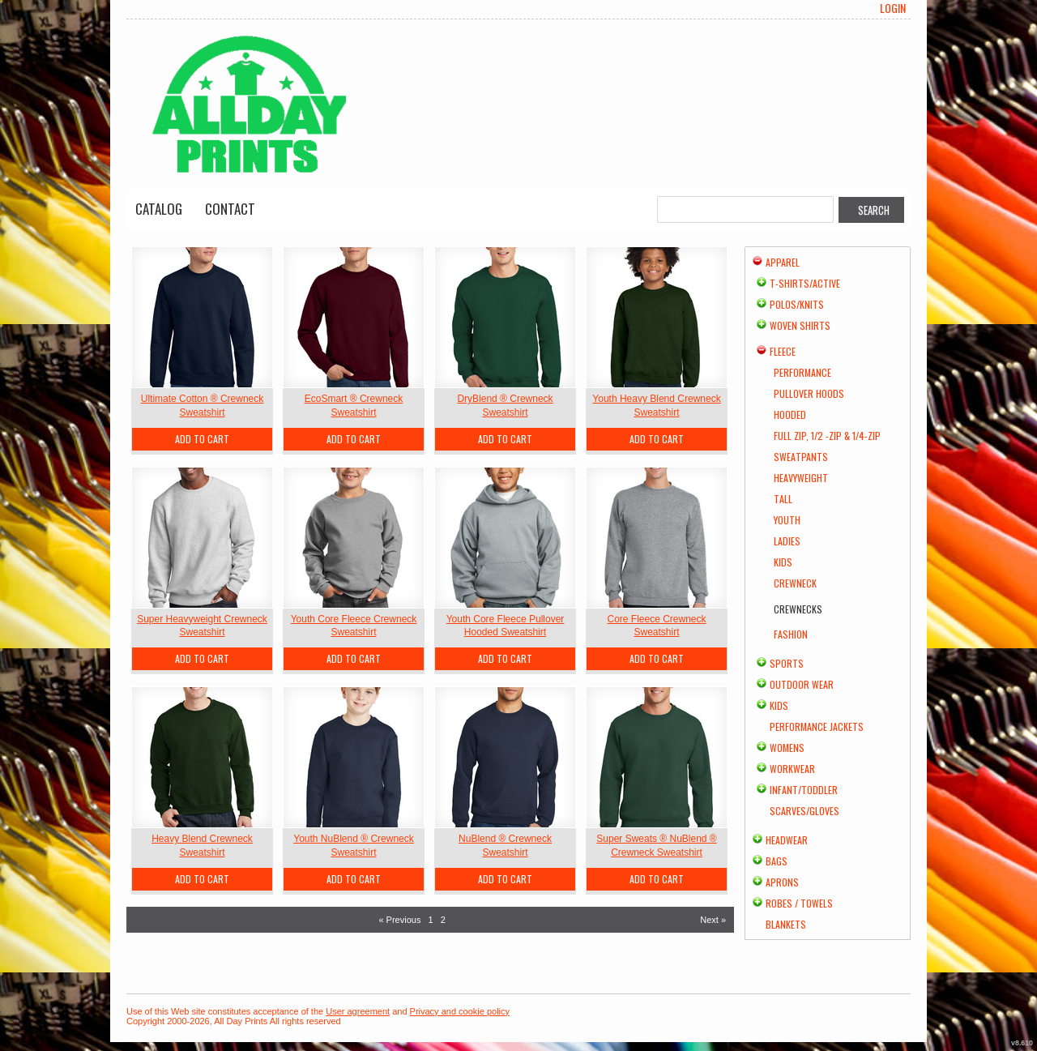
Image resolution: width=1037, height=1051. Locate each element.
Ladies (787, 541)
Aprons (782, 882)
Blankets (786, 924)
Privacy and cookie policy (460, 1011)
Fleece (783, 351)
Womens (787, 747)
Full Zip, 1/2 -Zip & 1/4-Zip (827, 435)
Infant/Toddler (804, 790)
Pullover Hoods (809, 393)
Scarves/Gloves (804, 811)
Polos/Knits (797, 304)
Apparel (783, 262)
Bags (776, 861)
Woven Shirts (800, 325)
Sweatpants (801, 457)
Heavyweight (801, 478)
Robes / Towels (799, 903)
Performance (802, 372)
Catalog (158, 209)
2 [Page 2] (443, 920)
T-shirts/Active (805, 283)
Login (893, 8)
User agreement (358, 1011)
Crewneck (795, 583)
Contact (230, 209)
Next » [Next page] (713, 920)
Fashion (791, 634)
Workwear (792, 768)
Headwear (787, 840)
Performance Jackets (817, 726)
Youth (787, 520)
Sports (787, 663)
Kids (783, 562)
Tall (783, 499)
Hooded (790, 414)
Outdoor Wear (802, 684)
